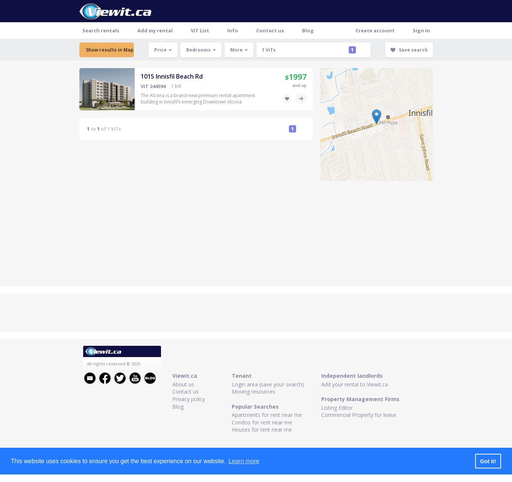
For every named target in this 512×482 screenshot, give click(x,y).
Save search (409, 50)
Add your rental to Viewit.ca (354, 384)
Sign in (421, 30)
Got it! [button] (488, 461)
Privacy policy (188, 399)
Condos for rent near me (262, 422)
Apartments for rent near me (267, 414)
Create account (375, 30)
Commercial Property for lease (358, 414)
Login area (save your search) (268, 384)
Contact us (270, 30)
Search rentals (100, 30)
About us (183, 384)
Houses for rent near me (262, 429)
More (239, 50)
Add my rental (155, 30)
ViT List (200, 30)
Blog (308, 30)
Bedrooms (201, 50)
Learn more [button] (243, 461)
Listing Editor (337, 407)
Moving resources (253, 391)
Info (232, 30)
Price (163, 50)
